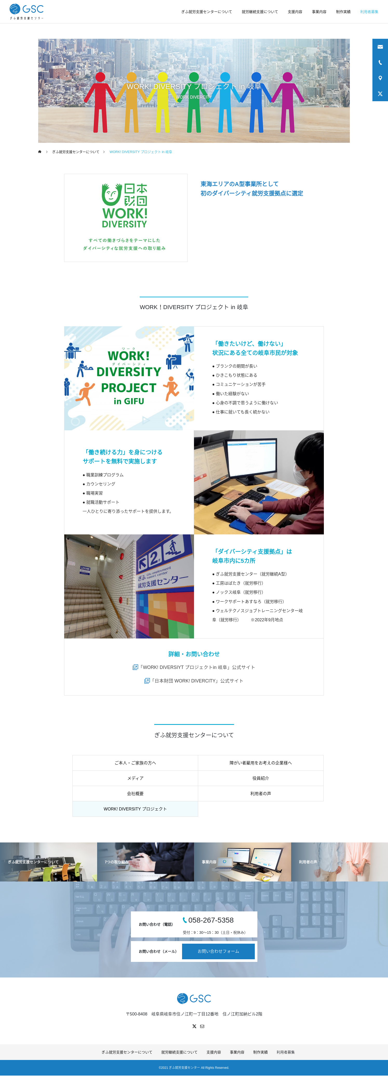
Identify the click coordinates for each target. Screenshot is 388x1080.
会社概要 (135, 794)
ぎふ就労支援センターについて (206, 12)
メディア (135, 778)
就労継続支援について (260, 12)
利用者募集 (369, 12)
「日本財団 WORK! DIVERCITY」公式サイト (197, 680)
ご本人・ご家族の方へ (135, 763)
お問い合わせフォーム (218, 951)
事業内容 (319, 12)
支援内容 (295, 12)
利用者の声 (260, 794)
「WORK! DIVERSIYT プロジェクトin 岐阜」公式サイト (196, 667)
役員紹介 (260, 778)
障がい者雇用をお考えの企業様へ (261, 763)
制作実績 (343, 12)
